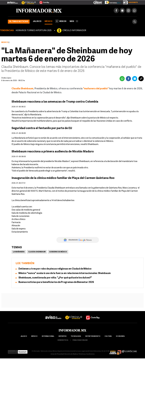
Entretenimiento (92, 336)
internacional (48, 336)
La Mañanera (19, 252)
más (74, 21)
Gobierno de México (58, 252)
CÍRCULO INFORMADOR (74, 31)
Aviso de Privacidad (57, 354)
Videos (61, 21)
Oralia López (6, 78)
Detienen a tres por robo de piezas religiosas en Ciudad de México (55, 269)
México (48, 21)
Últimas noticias (18, 22)
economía (120, 336)
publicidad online (80, 340)
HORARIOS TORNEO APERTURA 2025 (33, 31)
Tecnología (76, 336)
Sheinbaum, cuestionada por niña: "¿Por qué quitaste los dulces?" (55, 278)
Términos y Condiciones (86, 354)
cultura (108, 336)
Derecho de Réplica (71, 354)
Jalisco (37, 21)
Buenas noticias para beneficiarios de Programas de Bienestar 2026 (56, 282)
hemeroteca (62, 340)
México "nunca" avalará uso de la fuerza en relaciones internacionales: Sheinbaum (65, 273)
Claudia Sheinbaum (37, 252)
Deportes (62, 336)
